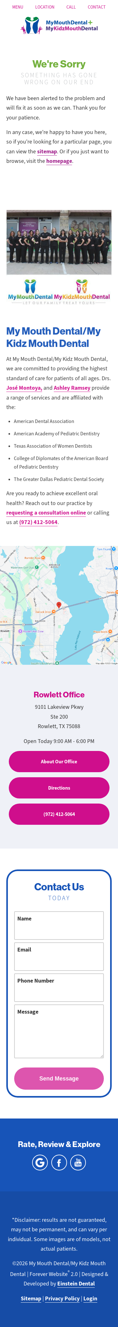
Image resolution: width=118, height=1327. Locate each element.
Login (90, 1298)
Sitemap (31, 1298)
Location (44, 7)
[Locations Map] (59, 605)
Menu (17, 7)
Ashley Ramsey (72, 393)
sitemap (47, 151)
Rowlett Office (59, 694)
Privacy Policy (62, 1298)
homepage (59, 161)
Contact (97, 7)
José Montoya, (24, 393)
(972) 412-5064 (38, 527)
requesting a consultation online (46, 518)
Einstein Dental (76, 1283)
